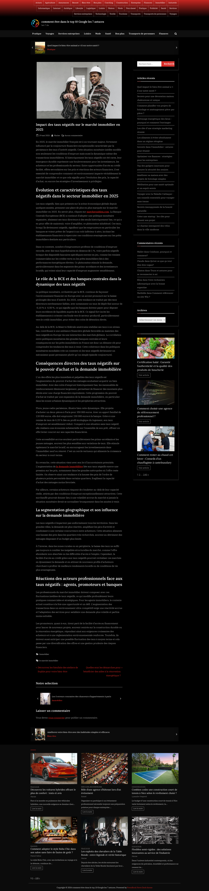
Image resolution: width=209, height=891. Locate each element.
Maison (111, 8)
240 (145, 474)
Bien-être (86, 2)
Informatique (44, 8)
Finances (148, 2)
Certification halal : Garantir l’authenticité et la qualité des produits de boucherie (154, 366)
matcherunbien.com (98, 211)
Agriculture (50, 2)
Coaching (109, 2)
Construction (122, 2)
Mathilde (141, 293)
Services (173, 8)
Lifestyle (79, 8)
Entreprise (136, 2)
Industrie (172, 2)
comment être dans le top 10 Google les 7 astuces (72, 21)
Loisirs (102, 8)
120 (37, 878)
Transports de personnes (155, 14)
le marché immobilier (48, 660)
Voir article (144, 375)
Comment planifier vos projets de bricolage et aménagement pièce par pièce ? (155, 109)
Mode (120, 8)
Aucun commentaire (74, 135)
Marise (57, 135)
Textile (113, 14)
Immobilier (160, 2)
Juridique (68, 8)
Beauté (75, 2)
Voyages (173, 14)
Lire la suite (36, 808)
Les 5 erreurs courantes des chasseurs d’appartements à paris (81, 696)
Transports (135, 14)
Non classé (131, 8)
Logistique (91, 8)
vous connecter (56, 717)
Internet (57, 8)
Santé (163, 8)
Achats (39, 2)
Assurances (64, 2)
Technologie (100, 14)
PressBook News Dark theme (139, 887)
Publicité (154, 8)
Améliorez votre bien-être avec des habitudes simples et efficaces (78, 732)
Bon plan (97, 2)
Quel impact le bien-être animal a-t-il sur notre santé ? (73, 45)
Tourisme (123, 14)
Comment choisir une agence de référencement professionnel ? (154, 412)
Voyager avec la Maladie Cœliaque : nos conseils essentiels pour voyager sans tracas (155, 197)
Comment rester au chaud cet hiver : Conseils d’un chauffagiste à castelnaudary (155, 458)
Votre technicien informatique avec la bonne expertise (151, 283)
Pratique (143, 8)
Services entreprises (83, 14)
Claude (140, 261)
